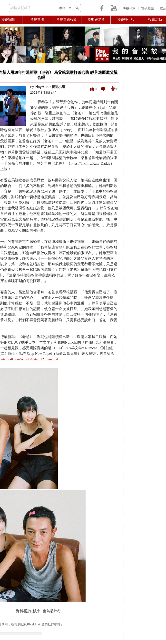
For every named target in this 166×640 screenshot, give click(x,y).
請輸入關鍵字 (20, 8)
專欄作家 (129, 8)
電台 (163, 8)
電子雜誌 (147, 8)
